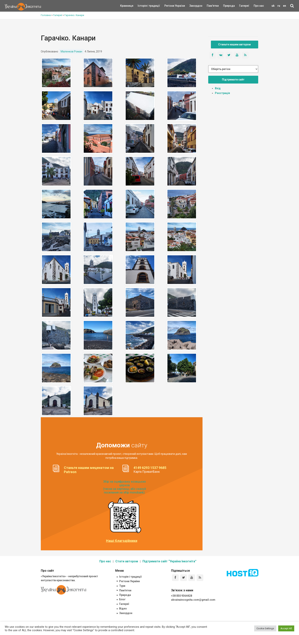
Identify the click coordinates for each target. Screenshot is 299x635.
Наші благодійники (121, 541)
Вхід (218, 88)
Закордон (192, 5)
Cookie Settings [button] (265, 628)
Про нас (259, 5)
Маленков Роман (71, 51)
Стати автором (126, 561)
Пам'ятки (210, 5)
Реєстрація (222, 93)
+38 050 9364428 (181, 595)
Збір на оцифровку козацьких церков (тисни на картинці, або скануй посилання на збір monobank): (124, 487)
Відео (123, 608)
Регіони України (169, 5)
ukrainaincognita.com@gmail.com (193, 599)
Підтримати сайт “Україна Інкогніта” (169, 561)
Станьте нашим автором (234, 44)
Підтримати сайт (233, 79)
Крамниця (126, 5)
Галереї (244, 5)
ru (278, 5)
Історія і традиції (143, 5)
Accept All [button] (286, 628)
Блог (122, 599)
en (284, 5)
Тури (122, 585)
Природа (226, 5)
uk (273, 5)
